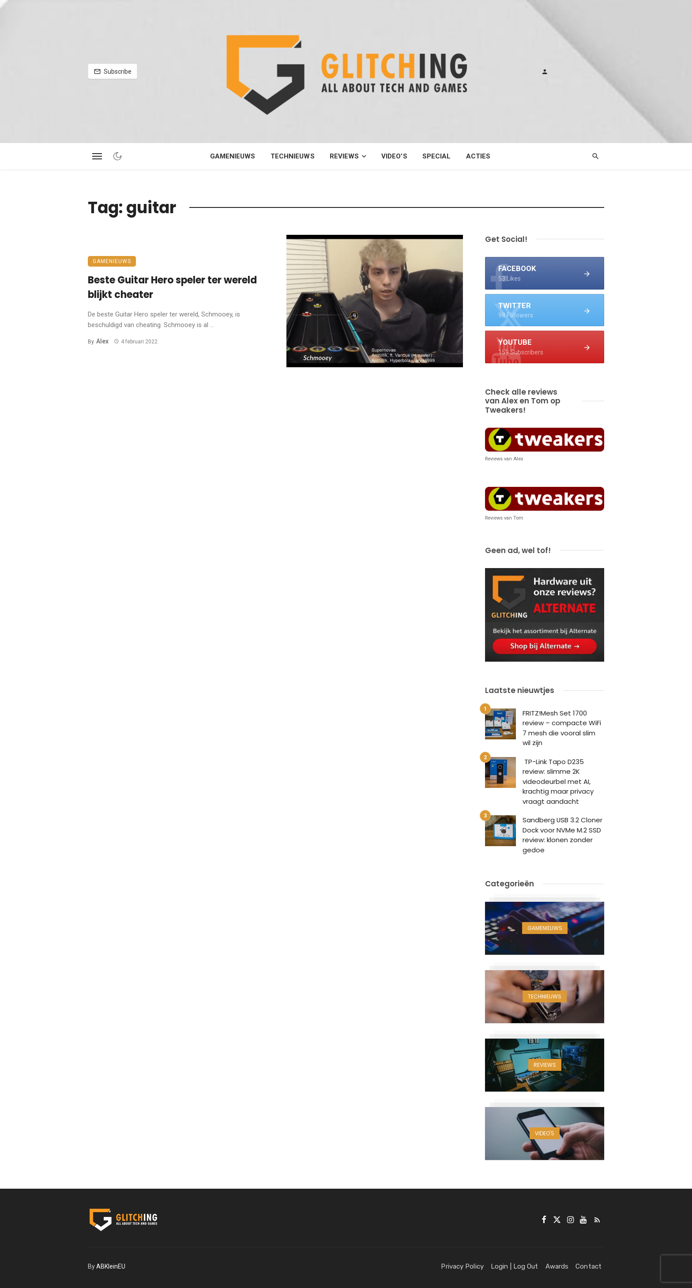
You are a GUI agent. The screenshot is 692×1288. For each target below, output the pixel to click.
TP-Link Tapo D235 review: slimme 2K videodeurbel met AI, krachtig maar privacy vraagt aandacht (558, 781)
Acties (478, 156)
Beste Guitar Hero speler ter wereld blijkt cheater (172, 287)
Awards (557, 1266)
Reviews (344, 156)
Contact (588, 1266)
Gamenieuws (233, 156)
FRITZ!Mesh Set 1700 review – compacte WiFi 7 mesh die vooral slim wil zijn (562, 728)
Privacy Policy (462, 1266)
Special (436, 156)
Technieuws (293, 156)
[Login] (544, 71)
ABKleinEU (110, 1266)
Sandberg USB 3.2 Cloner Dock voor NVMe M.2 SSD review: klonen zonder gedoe (562, 835)
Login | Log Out (514, 1266)
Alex (102, 341)
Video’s (394, 156)
